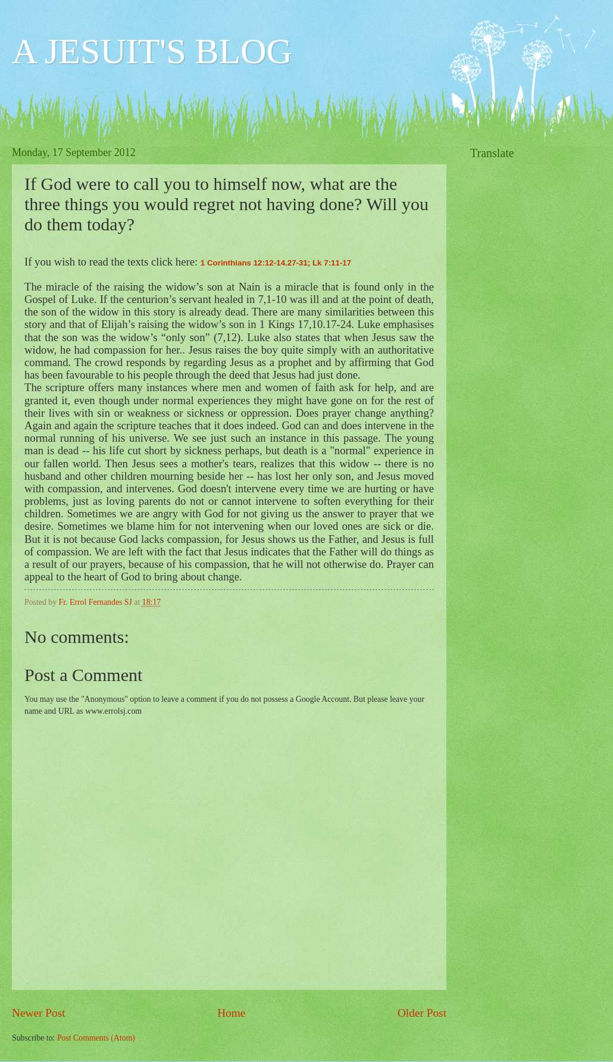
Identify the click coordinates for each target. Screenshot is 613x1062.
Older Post (422, 1013)
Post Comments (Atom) (96, 1037)
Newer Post (38, 1013)
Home (231, 1013)
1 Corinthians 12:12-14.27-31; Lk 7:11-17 (276, 262)
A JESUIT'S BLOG (152, 51)
